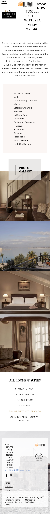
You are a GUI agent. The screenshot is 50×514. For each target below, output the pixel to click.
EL (9, 11)
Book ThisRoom (9, 15)
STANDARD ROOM (25, 389)
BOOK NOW (41, 6)
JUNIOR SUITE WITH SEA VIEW (25, 411)
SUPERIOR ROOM (25, 394)
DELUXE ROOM (25, 400)
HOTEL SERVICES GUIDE (9, 486)
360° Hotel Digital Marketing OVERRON (33, 500)
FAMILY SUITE (25, 405)
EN (6, 11)
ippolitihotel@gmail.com (17, 470)
